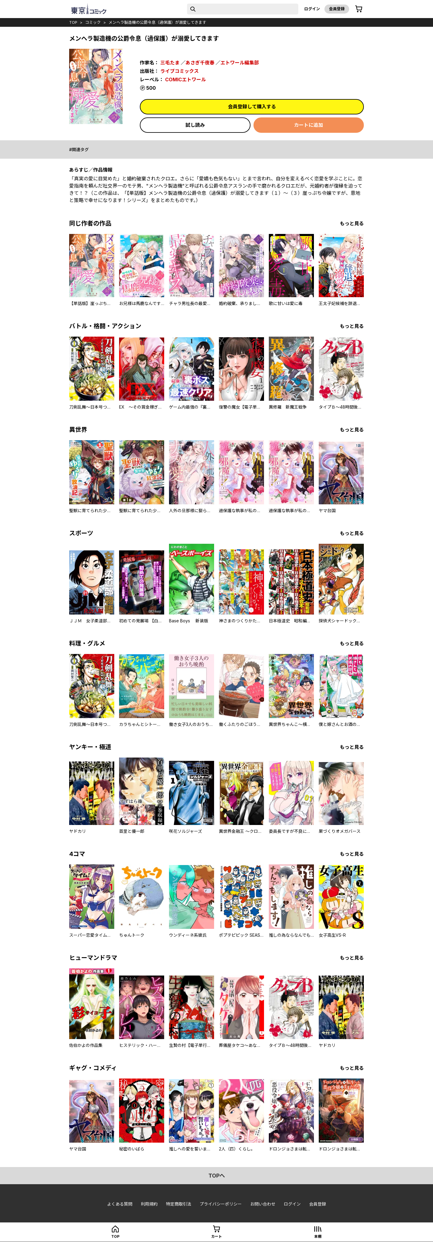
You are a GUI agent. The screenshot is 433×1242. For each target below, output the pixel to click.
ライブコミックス (179, 71)
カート (216, 1236)
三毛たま (170, 63)
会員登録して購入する (252, 107)
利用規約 (149, 1203)
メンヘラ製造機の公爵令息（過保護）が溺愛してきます (157, 22)
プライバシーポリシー (221, 1203)
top (73, 22)
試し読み (195, 125)
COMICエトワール (185, 79)
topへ (216, 1175)
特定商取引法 (178, 1203)
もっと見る (352, 223)
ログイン (312, 8)
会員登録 (337, 8)
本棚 (317, 1236)
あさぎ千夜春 (200, 63)
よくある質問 (119, 1203)
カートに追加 (308, 125)
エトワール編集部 (239, 63)
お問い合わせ (262, 1203)
